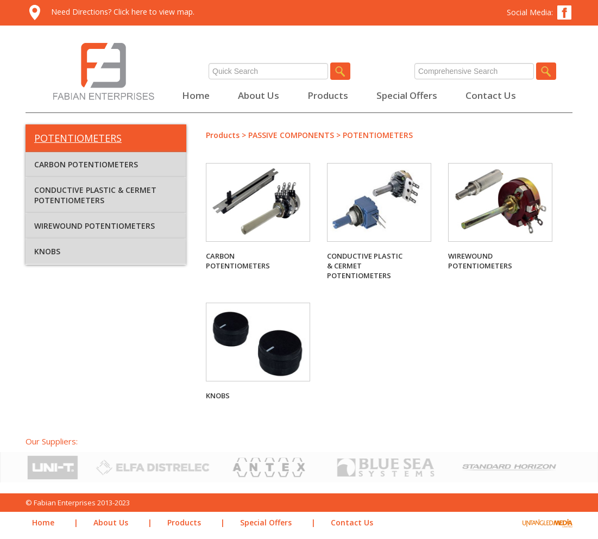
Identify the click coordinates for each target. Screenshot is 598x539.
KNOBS (47, 251)
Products (327, 95)
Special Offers (406, 95)
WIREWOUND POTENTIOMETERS (94, 226)
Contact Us (490, 95)
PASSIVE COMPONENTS (291, 135)
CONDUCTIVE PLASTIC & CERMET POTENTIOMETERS (95, 195)
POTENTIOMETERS (378, 135)
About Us (258, 95)
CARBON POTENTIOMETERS (86, 164)
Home (196, 95)
